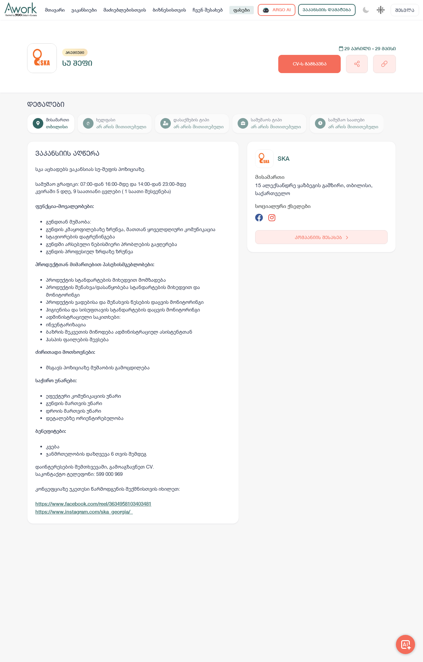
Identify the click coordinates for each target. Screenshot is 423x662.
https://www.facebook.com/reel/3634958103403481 (93, 504)
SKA (283, 158)
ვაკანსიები (84, 10)
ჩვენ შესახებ (208, 10)
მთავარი (55, 10)
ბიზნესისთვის (169, 10)
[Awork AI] (405, 644)
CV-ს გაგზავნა (310, 63)
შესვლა (404, 10)
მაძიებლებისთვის (124, 10)
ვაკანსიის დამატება (327, 9)
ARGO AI (276, 10)
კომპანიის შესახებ (321, 237)
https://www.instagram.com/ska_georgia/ (84, 512)
